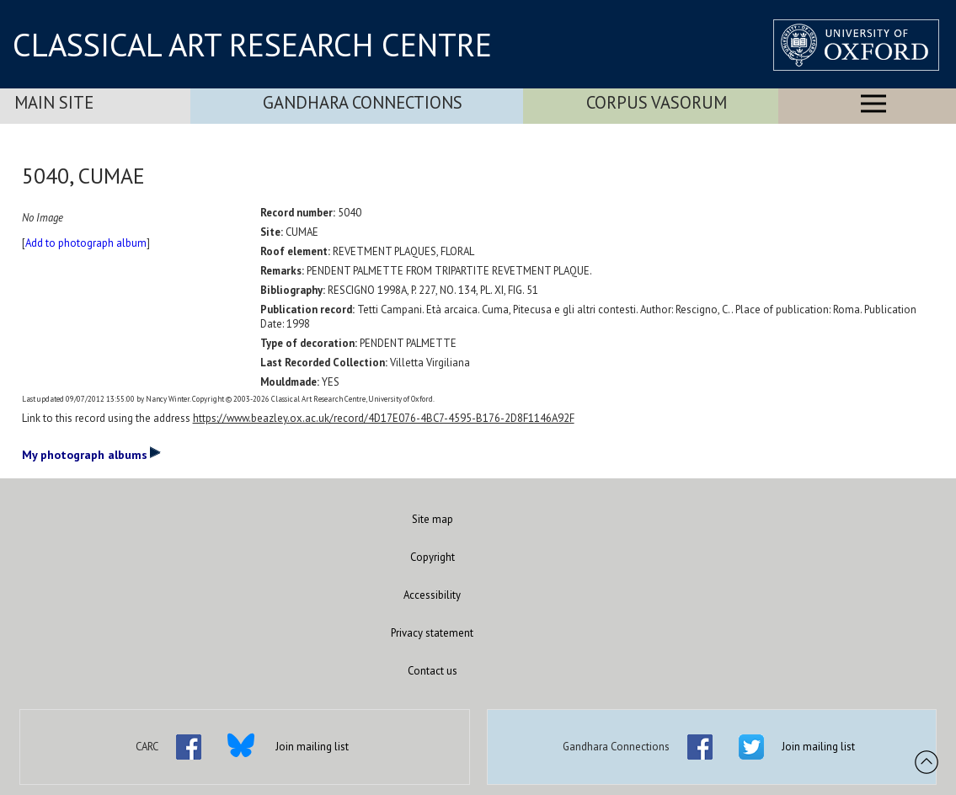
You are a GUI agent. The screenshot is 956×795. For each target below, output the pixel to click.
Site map (432, 519)
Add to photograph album (86, 243)
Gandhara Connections (362, 102)
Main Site (53, 102)
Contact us (432, 671)
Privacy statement (432, 633)
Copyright (432, 557)
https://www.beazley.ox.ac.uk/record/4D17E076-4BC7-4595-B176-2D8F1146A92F (383, 418)
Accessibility (432, 595)
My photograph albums (91, 454)
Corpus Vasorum (656, 102)
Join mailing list (312, 746)
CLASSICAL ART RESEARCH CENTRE (252, 45)
